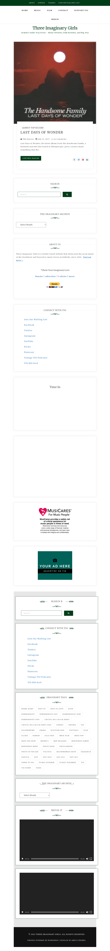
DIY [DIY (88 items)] (82, 725)
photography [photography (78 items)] (66, 746)
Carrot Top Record (33, 128)
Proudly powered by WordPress (43, 940)
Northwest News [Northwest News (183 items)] (29, 746)
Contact (63, 10)
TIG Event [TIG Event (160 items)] (26, 768)
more (72, 276)
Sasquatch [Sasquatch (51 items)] (86, 752)
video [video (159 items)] (38, 768)
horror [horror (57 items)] (36, 735)
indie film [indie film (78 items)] (64, 735)
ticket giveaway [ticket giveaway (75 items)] (47, 762)
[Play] (22, 859)
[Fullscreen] (91, 859)
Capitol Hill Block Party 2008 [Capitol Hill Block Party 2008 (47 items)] (36, 725)
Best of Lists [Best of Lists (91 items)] (57, 709)
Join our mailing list (69, 3)
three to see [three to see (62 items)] (27, 762)
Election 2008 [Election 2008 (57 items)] (57, 730)
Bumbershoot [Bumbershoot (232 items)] (28, 714)
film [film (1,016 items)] (85, 730)
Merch (55, 19)
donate (39, 276)
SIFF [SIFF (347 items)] (36, 757)
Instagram (29, 336)
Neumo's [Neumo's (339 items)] (45, 741)
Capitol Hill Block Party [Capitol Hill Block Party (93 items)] (56, 719)
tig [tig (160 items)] (82, 762)
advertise (50, 276)
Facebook (29, 325)
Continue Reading (30, 158)
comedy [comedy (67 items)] (59, 725)
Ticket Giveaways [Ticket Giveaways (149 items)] (67, 762)
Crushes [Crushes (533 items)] (72, 725)
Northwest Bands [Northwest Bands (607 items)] (80, 741)
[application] (57, 840)
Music (37, 10)
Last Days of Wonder (42, 132)
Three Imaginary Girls (55, 28)
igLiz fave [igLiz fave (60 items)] (49, 735)
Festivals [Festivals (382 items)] (73, 730)
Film (49, 10)
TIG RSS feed (31, 363)
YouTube (28, 341)
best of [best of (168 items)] (42, 709)
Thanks (51, 3)
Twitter (28, 330)
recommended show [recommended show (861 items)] (66, 752)
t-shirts (62, 276)
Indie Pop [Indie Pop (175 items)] (79, 735)
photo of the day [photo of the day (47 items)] (29, 752)
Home (25, 10)
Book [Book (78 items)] (70, 709)
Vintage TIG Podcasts (35, 358)
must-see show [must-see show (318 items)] (28, 741)
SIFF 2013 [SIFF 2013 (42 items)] (74, 757)
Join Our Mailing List (35, 319)
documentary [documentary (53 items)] (28, 730)
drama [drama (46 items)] (43, 730)
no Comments (58, 139)
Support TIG (81, 10)
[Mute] (87, 859)
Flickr (27, 347)
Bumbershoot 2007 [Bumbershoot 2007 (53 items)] (49, 714)
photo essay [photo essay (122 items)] (49, 746)
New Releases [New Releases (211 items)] (60, 741)
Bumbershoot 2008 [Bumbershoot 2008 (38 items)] (72, 714)
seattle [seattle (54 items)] (25, 757)
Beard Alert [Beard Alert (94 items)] (27, 709)
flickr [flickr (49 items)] (24, 735)
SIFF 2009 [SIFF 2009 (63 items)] (47, 757)
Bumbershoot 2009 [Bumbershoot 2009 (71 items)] (30, 719)
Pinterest (29, 352)
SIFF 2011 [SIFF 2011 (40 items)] (61, 757)
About (32, 3)
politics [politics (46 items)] (47, 752)
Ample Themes (78, 940)
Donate (41, 3)
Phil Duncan (28, 139)
